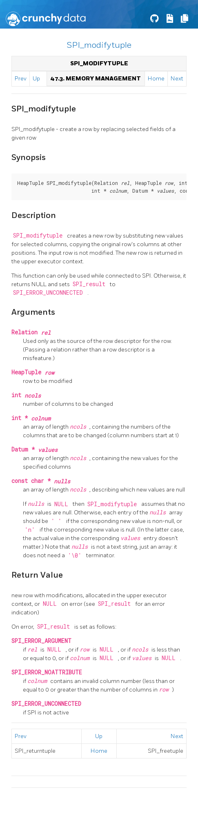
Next (177, 78)
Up (36, 78)
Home (156, 78)
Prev (21, 78)
